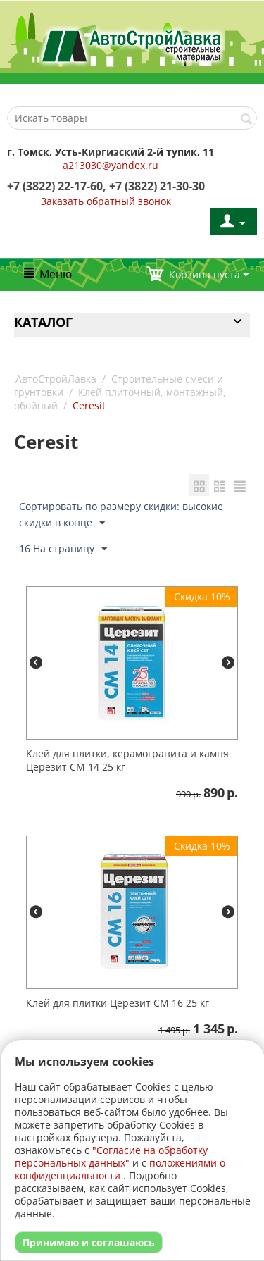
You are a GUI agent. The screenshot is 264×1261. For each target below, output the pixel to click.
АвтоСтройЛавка (55, 378)
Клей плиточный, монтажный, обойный (120, 398)
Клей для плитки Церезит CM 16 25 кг (117, 1003)
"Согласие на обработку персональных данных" (111, 1156)
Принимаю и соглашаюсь (89, 1242)
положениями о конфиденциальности (120, 1169)
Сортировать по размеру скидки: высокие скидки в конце (121, 514)
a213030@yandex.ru (110, 165)
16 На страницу (63, 549)
